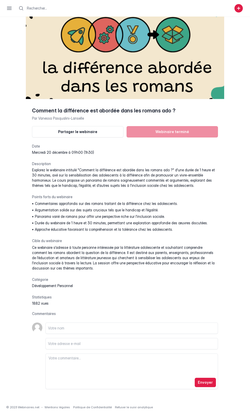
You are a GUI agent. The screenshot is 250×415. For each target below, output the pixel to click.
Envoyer (205, 382)
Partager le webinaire (77, 131)
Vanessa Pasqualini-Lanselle (61, 118)
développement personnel (52, 285)
